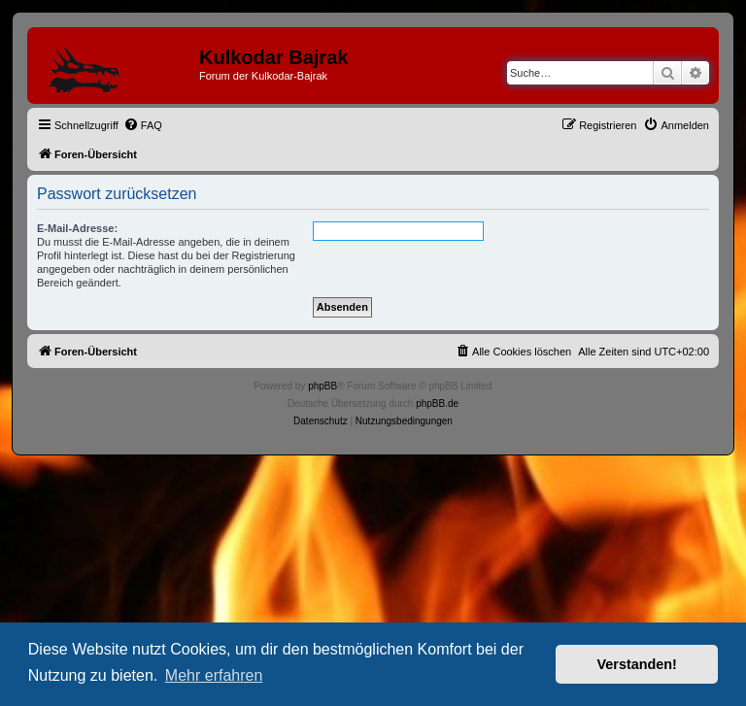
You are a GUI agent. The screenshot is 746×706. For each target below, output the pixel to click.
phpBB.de (437, 403)
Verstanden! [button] (637, 664)
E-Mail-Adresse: (77, 228)
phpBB (322, 386)
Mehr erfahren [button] (214, 675)
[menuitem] (142, 125)
